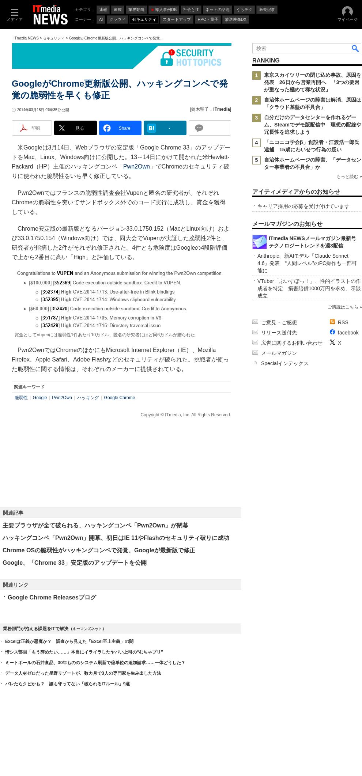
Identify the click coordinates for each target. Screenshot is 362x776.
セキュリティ (54, 38)
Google (40, 397)
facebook (348, 333)
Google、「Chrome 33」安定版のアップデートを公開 (75, 563)
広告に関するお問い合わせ (292, 343)
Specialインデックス (285, 363)
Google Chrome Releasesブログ (52, 597)
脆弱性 (21, 397)
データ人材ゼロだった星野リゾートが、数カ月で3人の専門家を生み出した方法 (83, 673)
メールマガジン (279, 353)
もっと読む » (349, 176)
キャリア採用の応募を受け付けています (303, 206)
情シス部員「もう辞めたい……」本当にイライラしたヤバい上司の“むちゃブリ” (84, 652)
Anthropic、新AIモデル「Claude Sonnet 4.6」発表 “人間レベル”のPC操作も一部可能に (307, 263)
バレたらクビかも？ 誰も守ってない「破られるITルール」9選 (67, 683)
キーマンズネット (87, 629)
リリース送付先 (279, 333)
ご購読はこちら (343, 307)
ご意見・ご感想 (279, 322)
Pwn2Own (136, 166)
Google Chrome (119, 397)
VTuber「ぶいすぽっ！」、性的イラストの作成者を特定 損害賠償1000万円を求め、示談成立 (309, 288)
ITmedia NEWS (26, 38)
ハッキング (88, 397)
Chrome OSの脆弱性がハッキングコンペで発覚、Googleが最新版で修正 (99, 550)
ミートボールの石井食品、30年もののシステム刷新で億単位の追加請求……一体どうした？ (95, 662)
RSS (343, 322)
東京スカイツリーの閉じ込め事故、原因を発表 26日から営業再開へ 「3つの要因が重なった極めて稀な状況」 (312, 82)
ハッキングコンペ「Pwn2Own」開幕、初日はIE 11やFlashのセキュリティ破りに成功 (116, 538)
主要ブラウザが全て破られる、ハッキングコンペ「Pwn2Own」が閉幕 (95, 525)
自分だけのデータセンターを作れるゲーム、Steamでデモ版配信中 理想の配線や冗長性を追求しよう (312, 124)
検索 (355, 48)
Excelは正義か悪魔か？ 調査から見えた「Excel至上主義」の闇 (69, 641)
